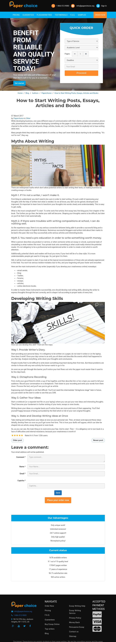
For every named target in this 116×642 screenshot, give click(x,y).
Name (22, 467)
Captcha (22, 481)
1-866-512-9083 (62, 6)
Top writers (50, 629)
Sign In (101, 6)
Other (28, 118)
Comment (20, 457)
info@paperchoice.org (23, 611)
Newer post (98, 440)
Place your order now (58, 500)
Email (23, 474)
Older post (17, 440)
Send (58, 493)
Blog (47, 633)
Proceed (81, 73)
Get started (19, 83)
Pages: (67, 54)
